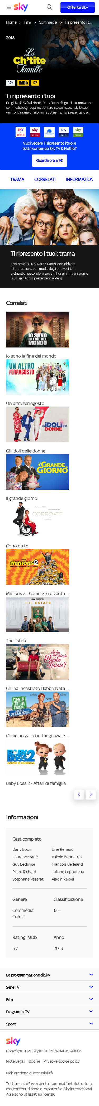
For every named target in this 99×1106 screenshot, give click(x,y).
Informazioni (80, 179)
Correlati (44, 179)
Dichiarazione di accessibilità (29, 1073)
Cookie (34, 1061)
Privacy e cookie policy (61, 1061)
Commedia (48, 22)
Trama (17, 179)
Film (27, 22)
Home (11, 22)
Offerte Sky (77, 7)
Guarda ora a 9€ (49, 160)
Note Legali (15, 1061)
